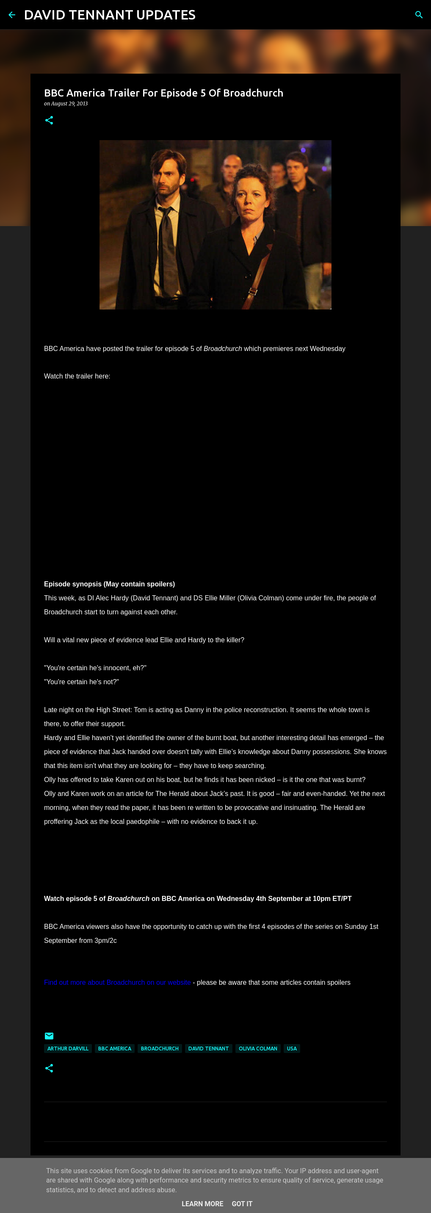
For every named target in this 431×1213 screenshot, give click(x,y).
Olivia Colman (258, 1048)
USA (292, 1048)
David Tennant (208, 1048)
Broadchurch (160, 1048)
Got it (242, 1204)
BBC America (114, 1048)
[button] (49, 121)
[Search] (207, 15)
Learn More (202, 1204)
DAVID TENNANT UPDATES (110, 14)
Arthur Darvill (67, 1048)
